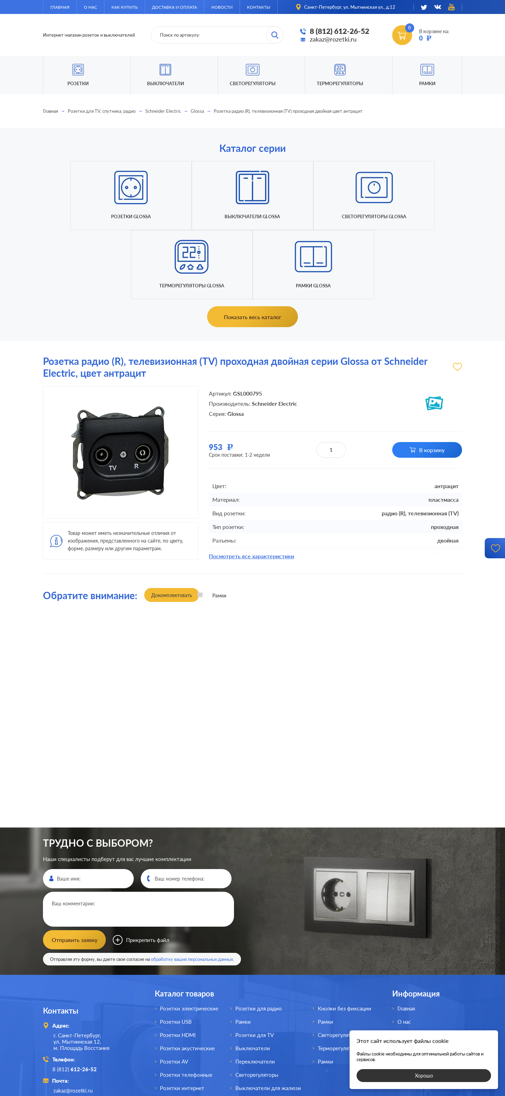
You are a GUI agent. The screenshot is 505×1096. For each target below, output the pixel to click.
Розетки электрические (189, 938)
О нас (90, 7)
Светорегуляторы (253, 83)
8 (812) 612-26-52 (339, 31)
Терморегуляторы (340, 83)
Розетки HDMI (178, 965)
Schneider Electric (163, 111)
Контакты (258, 7)
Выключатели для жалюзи (268, 1018)
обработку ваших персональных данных (192, 889)
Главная (59, 7)
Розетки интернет (182, 1018)
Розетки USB (176, 952)
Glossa (197, 111)
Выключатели (252, 978)
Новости (222, 7)
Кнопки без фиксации (344, 938)
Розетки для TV (254, 965)
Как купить (124, 7)
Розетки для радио (258, 938)
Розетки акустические (187, 978)
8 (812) (75, 999)
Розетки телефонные (186, 1005)
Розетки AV (174, 991)
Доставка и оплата (174, 7)
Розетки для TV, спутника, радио (102, 111)
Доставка (408, 978)
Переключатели (255, 991)
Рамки (427, 83)
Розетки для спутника (187, 1031)
